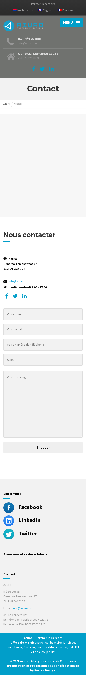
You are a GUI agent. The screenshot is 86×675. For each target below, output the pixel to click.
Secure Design (44, 670)
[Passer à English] (45, 11)
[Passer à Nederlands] (22, 11)
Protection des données (48, 666)
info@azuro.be (18, 281)
